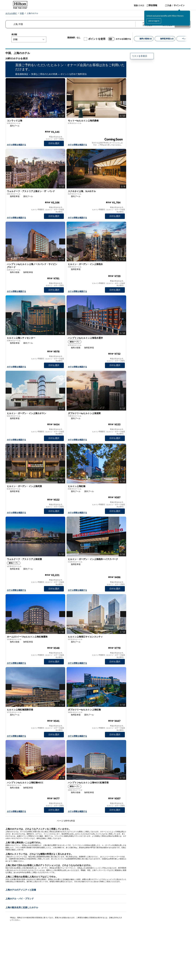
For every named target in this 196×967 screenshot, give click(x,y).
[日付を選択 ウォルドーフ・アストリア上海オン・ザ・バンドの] (54, 216)
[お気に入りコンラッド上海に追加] (61, 121)
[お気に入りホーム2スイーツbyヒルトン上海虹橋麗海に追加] (61, 637)
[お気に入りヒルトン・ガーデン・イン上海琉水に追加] (122, 265)
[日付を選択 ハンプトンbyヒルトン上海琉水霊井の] (115, 365)
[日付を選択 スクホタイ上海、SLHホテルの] (115, 216)
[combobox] (70, 24)
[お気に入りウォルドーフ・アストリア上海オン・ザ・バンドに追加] (61, 192)
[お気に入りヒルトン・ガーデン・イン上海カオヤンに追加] (61, 414)
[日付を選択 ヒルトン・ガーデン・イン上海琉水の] (115, 290)
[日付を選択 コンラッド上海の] (54, 143)
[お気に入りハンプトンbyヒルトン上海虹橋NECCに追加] (61, 783)
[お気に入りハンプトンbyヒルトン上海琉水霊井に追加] (122, 338)
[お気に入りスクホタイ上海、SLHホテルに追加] (122, 192)
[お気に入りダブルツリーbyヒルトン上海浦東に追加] (122, 414)
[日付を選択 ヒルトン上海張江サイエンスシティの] (115, 661)
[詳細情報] (62, 132)
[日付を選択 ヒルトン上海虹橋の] (115, 511)
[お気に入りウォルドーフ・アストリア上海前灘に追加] (61, 560)
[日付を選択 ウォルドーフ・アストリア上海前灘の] (54, 588)
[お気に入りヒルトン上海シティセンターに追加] (61, 338)
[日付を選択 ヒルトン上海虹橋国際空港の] (54, 734)
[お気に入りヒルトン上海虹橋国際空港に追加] (61, 710)
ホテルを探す (11, 13)
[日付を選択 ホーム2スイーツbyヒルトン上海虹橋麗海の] (54, 661)
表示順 (14, 34)
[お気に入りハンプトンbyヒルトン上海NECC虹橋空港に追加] (122, 783)
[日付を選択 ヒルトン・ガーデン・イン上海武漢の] (54, 511)
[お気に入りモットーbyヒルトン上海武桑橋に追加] (122, 121)
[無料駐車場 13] (165, 38)
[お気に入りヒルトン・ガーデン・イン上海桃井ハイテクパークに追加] (122, 560)
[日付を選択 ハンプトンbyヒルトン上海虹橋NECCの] (54, 810)
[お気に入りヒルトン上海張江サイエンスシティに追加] (122, 637)
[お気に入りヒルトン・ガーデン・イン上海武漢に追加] (61, 487)
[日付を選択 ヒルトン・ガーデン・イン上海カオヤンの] (54, 438)
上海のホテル (32, 13)
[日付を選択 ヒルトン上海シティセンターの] (54, 365)
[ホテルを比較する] (111, 39)
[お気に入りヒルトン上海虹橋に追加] (122, 487)
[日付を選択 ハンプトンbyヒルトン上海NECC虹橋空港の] (115, 810)
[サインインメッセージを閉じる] (188, 12)
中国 (22, 13)
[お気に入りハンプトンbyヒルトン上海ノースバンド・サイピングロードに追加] (61, 265)
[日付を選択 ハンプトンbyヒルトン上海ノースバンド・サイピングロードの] (54, 290)
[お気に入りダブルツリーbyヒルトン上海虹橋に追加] (122, 710)
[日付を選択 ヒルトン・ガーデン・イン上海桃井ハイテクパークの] (115, 588)
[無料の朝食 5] (144, 38)
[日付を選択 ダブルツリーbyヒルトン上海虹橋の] (115, 734)
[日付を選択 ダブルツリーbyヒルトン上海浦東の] (115, 438)
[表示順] (28, 39)
